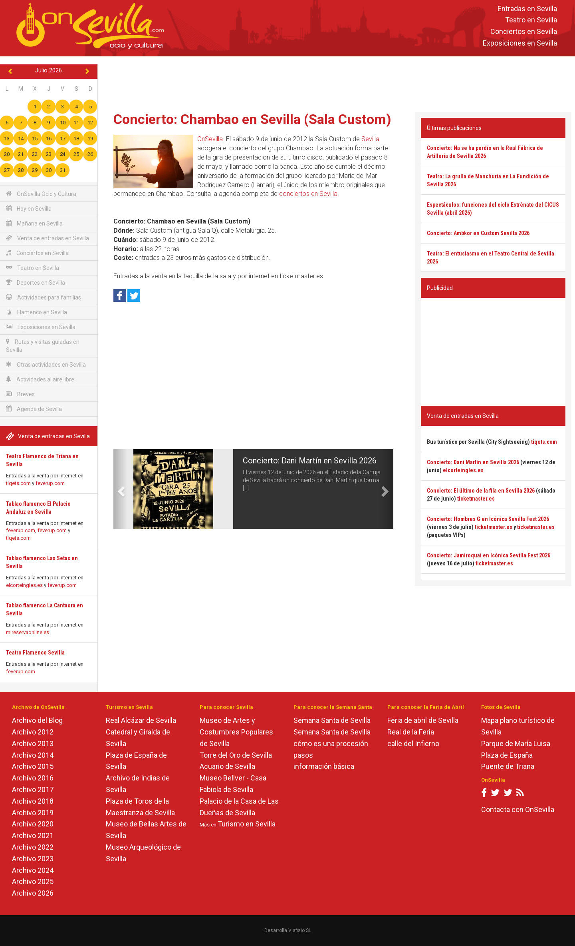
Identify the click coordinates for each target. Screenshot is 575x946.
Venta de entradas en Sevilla (47, 238)
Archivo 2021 (33, 835)
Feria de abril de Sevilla (422, 720)
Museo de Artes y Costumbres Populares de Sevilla (236, 732)
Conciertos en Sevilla (523, 32)
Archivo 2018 (33, 801)
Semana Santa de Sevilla (332, 720)
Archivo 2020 (33, 824)
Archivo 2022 (33, 847)
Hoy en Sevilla (29, 208)
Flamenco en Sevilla (36, 312)
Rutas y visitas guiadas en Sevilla (42, 345)
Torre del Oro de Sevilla (236, 755)
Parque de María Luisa (515, 743)
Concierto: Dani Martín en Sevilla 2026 (310, 460)
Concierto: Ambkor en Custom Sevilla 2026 (478, 233)
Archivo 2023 (33, 858)
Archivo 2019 (33, 812)
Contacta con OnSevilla (517, 809)
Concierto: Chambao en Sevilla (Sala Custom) (252, 119)
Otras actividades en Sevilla (46, 364)
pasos (303, 755)
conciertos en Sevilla (308, 194)
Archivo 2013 (33, 743)
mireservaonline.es (27, 632)
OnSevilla (210, 139)
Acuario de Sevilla (227, 766)
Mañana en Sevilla (34, 223)
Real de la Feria (410, 732)
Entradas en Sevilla (527, 8)
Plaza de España (507, 755)
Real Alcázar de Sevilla (141, 720)
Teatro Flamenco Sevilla (35, 652)
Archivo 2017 (33, 789)
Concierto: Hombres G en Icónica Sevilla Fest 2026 (488, 519)
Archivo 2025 (33, 881)
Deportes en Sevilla (35, 282)
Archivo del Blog (37, 720)
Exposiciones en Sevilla (520, 43)
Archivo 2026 (33, 893)
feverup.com (50, 483)
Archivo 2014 (33, 755)
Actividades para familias (43, 297)
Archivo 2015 (33, 766)
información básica (323, 766)
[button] (120, 489)
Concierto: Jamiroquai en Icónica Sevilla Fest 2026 (488, 555)
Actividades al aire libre (40, 379)
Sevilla (370, 139)
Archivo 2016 (33, 778)
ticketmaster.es (476, 498)
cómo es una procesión (330, 743)
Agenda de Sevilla (34, 408)
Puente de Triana (507, 766)
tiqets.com (18, 483)
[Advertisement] (336, 82)
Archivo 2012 (33, 732)
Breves (20, 394)
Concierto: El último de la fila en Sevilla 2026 (481, 490)
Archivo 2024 (33, 870)
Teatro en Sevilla (531, 20)
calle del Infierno (413, 743)
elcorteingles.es (24, 585)
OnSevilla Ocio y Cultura (41, 193)
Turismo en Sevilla (247, 824)
